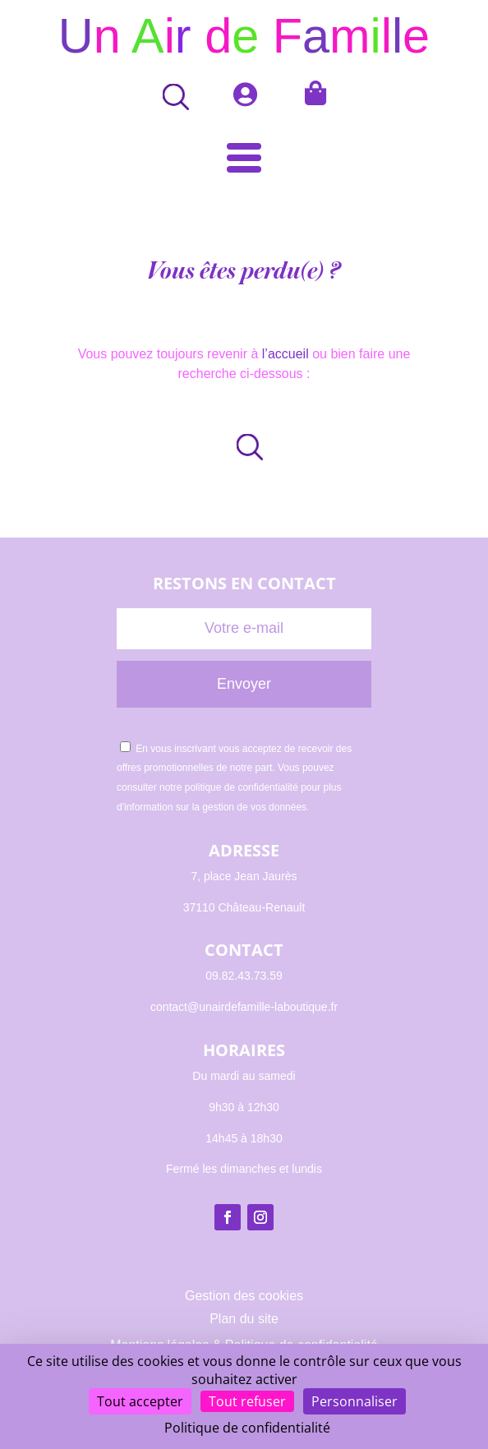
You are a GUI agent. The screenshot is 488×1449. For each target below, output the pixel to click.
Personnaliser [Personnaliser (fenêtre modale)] (354, 1401)
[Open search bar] (170, 96)
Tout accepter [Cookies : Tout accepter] (140, 1401)
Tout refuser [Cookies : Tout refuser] (247, 1401)
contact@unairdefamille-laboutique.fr (244, 1006)
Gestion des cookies (244, 1296)
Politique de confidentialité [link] (247, 1428)
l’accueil (285, 354)
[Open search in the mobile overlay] (244, 446)
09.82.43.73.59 (243, 975)
